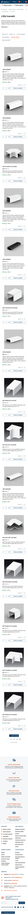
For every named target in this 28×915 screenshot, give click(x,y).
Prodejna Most (18, 854)
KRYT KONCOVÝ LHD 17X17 (9, 400)
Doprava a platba (19, 831)
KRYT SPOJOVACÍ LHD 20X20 (9, 307)
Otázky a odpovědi (5, 856)
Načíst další (14, 736)
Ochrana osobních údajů (19, 867)
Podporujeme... (19, 864)
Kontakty (17, 852)
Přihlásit (21, 902)
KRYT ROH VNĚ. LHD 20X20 (9, 537)
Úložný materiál (20, 9)
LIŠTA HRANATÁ (6, 69)
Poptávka (3, 861)
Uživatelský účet (19, 842)
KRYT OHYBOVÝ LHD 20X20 (9, 166)
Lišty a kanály (5, 11)
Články (17, 846)
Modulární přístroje (7, 838)
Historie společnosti (20, 862)
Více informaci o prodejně (10, 890)
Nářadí (4, 843)
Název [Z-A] (12, 34)
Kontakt (17, 833)
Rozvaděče (5, 836)
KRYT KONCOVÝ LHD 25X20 (9, 714)
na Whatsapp (14, 883)
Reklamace (18, 837)
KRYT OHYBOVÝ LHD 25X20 (9, 670)
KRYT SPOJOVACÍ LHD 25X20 (9, 581)
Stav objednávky (19, 844)
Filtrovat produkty (8, 913)
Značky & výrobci (5, 858)
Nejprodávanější (6, 40)
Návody (3, 852)
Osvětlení (5, 841)
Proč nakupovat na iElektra (19, 857)
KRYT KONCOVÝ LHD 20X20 (9, 626)
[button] (14, 2)
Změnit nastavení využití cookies (5, 863)
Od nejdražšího (5, 37)
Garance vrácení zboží (20, 835)
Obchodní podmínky (20, 840)
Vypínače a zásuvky (8, 834)
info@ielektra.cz (18, 877)
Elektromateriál (12, 9)
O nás (16, 860)
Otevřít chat (15, 880)
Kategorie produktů (20, 829)
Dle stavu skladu (15, 37)
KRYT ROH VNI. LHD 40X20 (9, 444)
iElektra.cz (5, 9)
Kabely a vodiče (7, 829)
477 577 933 (12, 874)
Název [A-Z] (5, 34)
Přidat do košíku (17, 88)
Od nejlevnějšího (21, 34)
